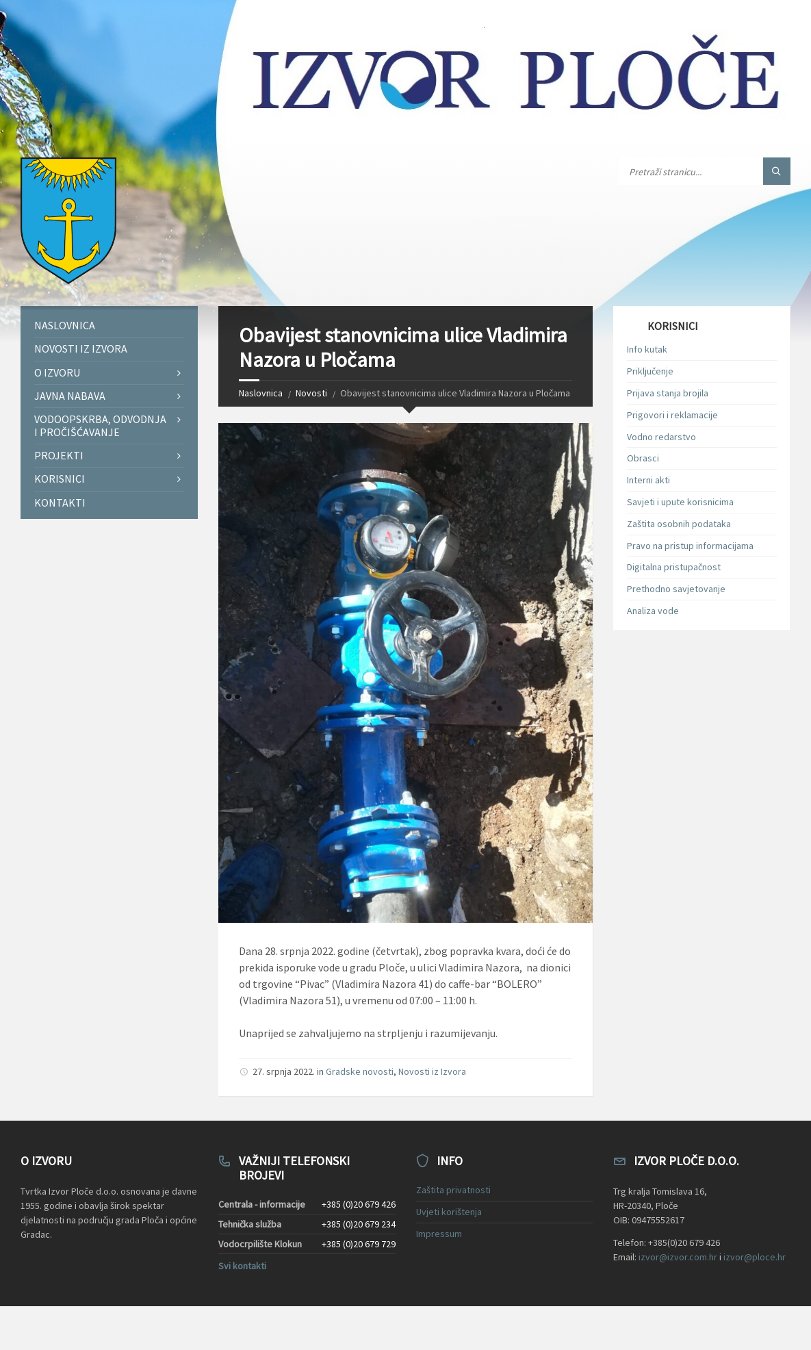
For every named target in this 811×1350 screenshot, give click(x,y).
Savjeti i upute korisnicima (680, 502)
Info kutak (647, 349)
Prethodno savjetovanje (676, 589)
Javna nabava (69, 396)
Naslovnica (261, 393)
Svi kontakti (242, 1266)
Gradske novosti (360, 1071)
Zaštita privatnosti (453, 1190)
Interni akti (648, 480)
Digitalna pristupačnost (674, 567)
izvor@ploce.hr (754, 1257)
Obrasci (643, 458)
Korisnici (59, 478)
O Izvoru (57, 372)
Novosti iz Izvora (432, 1071)
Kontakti (60, 502)
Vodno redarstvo (661, 437)
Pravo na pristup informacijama (690, 545)
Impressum (439, 1233)
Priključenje (650, 371)
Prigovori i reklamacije (672, 415)
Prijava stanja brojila (667, 393)
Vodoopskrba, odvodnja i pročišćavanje (100, 425)
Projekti (58, 455)
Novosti (311, 393)
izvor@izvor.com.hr (678, 1257)
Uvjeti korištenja (449, 1212)
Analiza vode (653, 610)
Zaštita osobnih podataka (679, 524)
